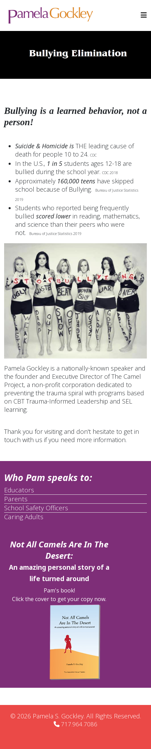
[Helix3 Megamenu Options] (144, 15)
